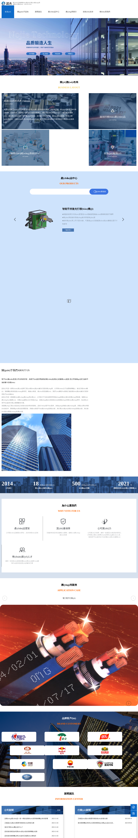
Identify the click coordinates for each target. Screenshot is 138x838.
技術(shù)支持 (88, 10)
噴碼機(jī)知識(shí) (94, 809)
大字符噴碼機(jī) (7, 809)
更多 (38, 700)
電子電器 (48, 816)
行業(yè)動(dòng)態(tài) (95, 801)
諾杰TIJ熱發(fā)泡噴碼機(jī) (31, 805)
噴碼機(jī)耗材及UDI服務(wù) (11, 820)
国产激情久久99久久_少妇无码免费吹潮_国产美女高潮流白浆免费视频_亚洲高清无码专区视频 (35, 834)
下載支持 (77, 809)
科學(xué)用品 (49, 812)
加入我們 (126, 801)
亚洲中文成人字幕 (119, 834)
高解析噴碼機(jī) (7, 805)
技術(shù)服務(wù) (80, 801)
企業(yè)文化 (112, 809)
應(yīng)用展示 (71, 10)
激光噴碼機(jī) (6, 801)
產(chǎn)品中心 (53, 10)
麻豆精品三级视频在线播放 (81, 834)
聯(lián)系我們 (105, 10)
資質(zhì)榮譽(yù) (114, 805)
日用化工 (48, 809)
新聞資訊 (38, 10)
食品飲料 (48, 805)
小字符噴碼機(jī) (7, 812)
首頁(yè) (8, 10)
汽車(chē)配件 (49, 824)
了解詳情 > (74, 198)
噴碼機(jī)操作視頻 (80, 805)
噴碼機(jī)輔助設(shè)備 (9, 816)
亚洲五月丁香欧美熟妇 (12, 837)
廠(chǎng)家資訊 (93, 805)
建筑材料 (48, 827)
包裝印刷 (48, 801)
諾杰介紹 (111, 801)
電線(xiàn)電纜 (50, 820)
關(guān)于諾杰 (23, 10)
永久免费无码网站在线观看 (102, 834)
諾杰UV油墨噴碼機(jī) (29, 801)
